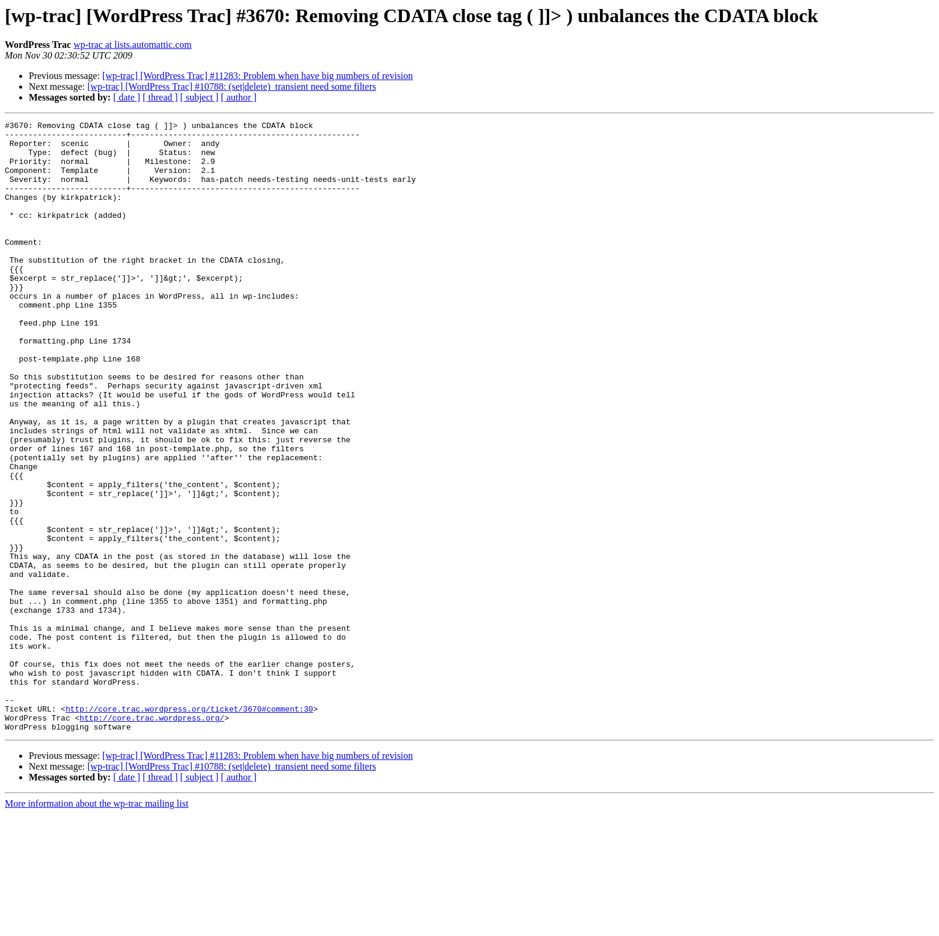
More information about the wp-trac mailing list (97, 925)
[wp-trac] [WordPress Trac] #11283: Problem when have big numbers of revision (257, 76)
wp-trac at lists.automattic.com (133, 44)
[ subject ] (199, 97)
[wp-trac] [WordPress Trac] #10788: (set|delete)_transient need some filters (231, 86)
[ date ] (126, 97)
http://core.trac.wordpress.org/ (152, 837)
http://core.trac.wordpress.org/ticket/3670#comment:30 (189, 827)
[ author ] (239, 97)
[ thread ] (160, 97)
